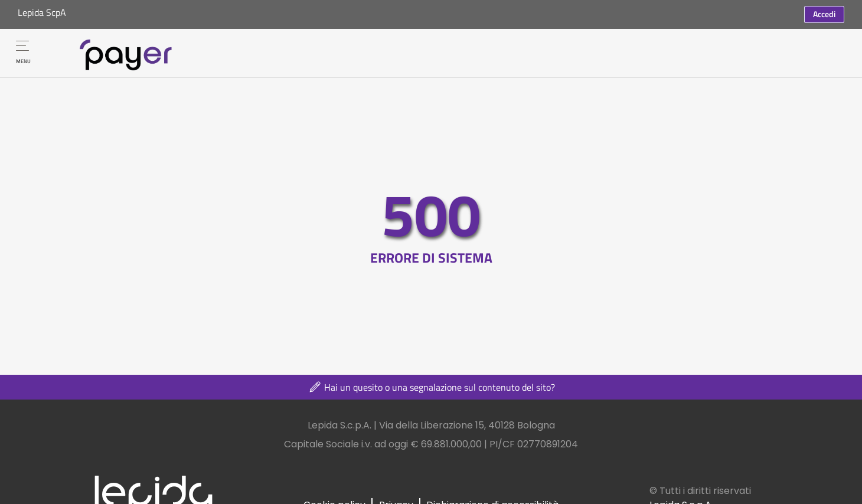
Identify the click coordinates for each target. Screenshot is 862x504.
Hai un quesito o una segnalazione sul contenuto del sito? (431, 387)
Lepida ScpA (42, 12)
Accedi (824, 14)
